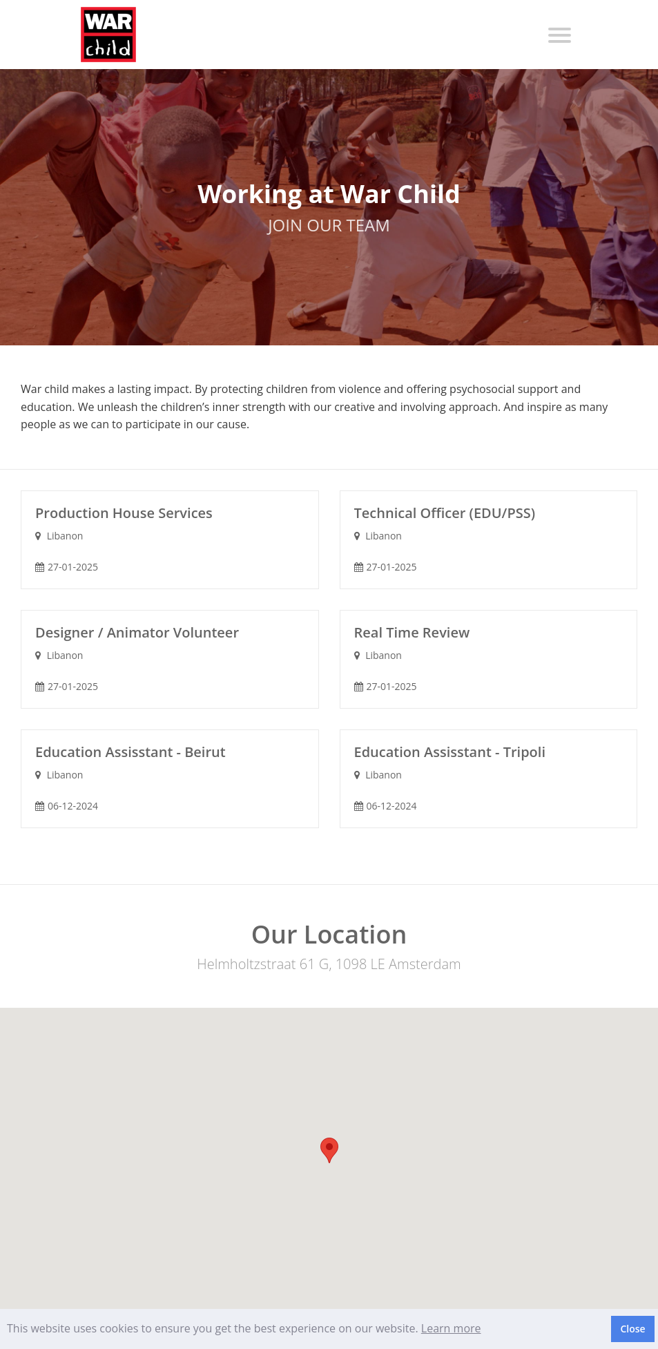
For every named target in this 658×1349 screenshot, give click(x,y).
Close (632, 1328)
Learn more (451, 1328)
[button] (329, 1150)
